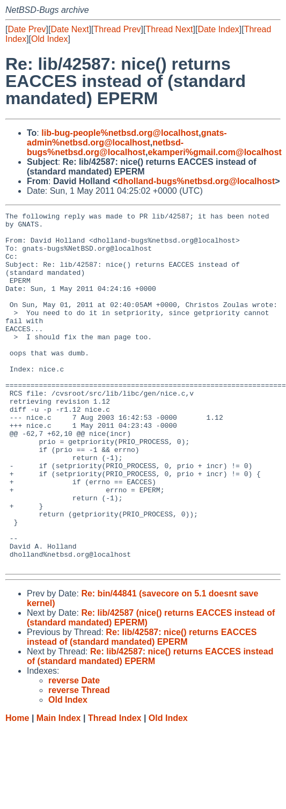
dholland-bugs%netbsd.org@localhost (196, 181)
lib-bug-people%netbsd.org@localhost (120, 132)
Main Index (58, 788)
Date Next (69, 29)
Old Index (49, 38)
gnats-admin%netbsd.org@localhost (127, 137)
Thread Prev (117, 29)
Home (17, 788)
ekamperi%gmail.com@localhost (214, 152)
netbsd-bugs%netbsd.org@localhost (105, 147)
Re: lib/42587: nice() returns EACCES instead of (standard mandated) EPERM (141, 707)
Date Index (218, 29)
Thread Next (169, 29)
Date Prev (27, 29)
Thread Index (115, 788)
